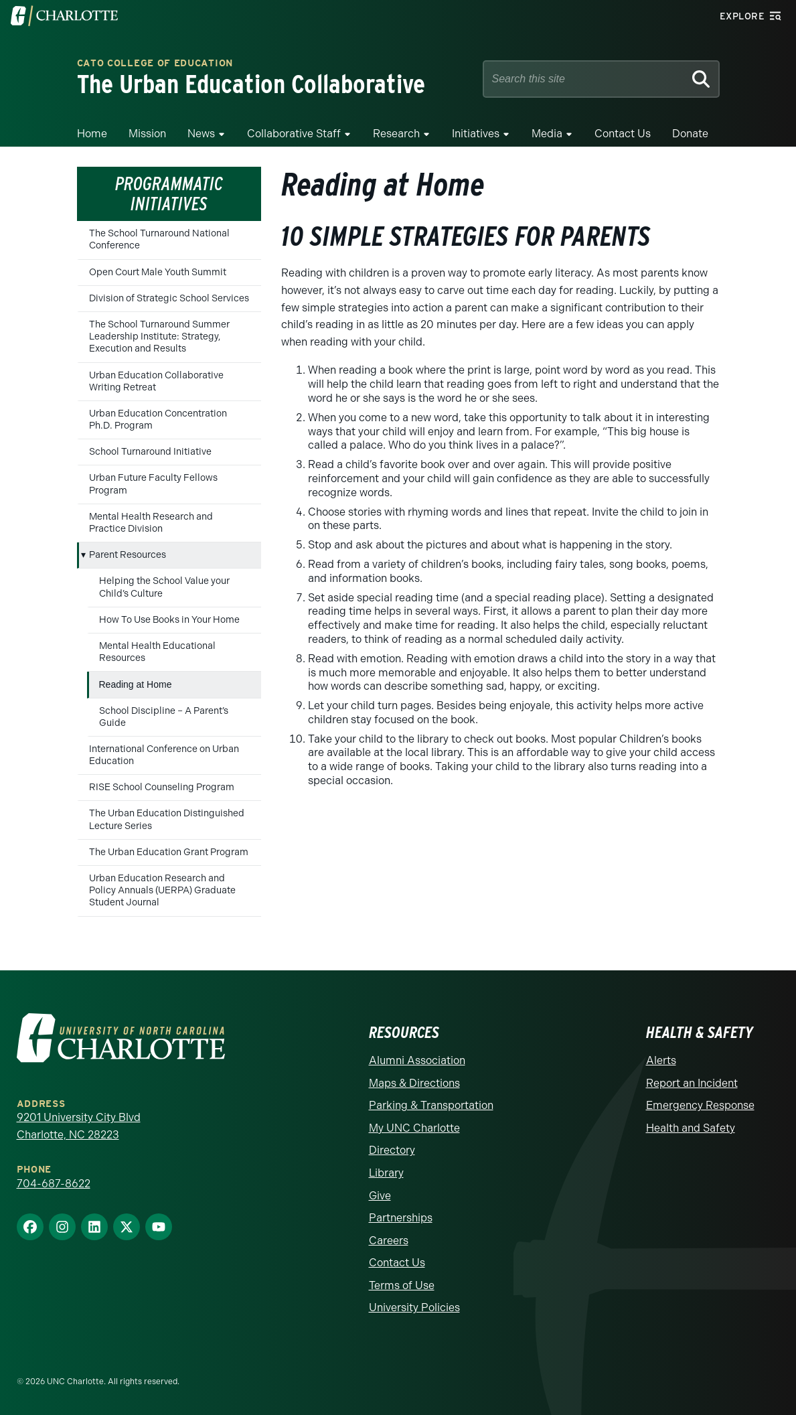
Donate (690, 133)
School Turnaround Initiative (150, 451)
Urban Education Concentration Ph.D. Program (158, 419)
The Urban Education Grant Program (168, 852)
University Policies (414, 1307)
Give (380, 1195)
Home (92, 133)
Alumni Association (417, 1060)
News (201, 133)
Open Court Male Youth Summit (157, 272)
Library (386, 1173)
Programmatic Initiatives (169, 194)
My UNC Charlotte (414, 1128)
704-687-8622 (53, 1183)
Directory (392, 1150)
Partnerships (400, 1217)
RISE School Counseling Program (161, 787)
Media (547, 133)
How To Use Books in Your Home (169, 619)
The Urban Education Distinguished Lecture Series (166, 819)
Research (396, 133)
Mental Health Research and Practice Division (151, 522)
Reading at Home (135, 684)
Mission (147, 133)
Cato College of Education (155, 64)
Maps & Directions (414, 1083)
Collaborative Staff (294, 133)
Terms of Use (401, 1285)
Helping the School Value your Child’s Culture (164, 587)
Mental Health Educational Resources (157, 652)
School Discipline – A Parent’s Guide (163, 717)
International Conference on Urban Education (164, 755)
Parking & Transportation (431, 1105)
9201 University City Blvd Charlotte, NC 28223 (79, 1126)
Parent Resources (127, 555)
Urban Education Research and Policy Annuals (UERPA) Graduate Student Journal (162, 890)
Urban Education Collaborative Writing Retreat (156, 381)
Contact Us (622, 133)
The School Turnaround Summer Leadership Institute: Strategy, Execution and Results (159, 336)
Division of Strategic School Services (169, 298)
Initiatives (475, 133)
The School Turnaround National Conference (159, 239)
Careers (388, 1240)
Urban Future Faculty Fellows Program (153, 484)
